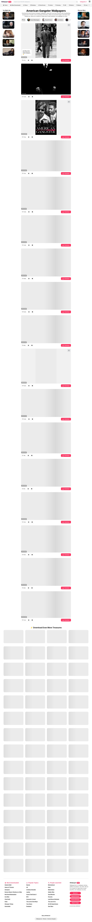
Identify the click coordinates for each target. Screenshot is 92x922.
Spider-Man (51, 892)
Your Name (29, 904)
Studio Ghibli (8, 885)
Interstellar (7, 906)
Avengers (7, 889)
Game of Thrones (9, 887)
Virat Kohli (7, 899)
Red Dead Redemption (10, 894)
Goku (6, 901)
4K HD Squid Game (53, 904)
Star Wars (50, 906)
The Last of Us (52, 901)
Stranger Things (9, 904)
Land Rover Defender (53, 899)
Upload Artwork (75, 896)
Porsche (50, 896)
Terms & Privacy (75, 899)
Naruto (28, 885)
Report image (75, 902)
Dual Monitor (51, 894)
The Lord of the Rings (32, 901)
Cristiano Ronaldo (31, 889)
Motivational (51, 885)
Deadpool (28, 906)
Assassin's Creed (31, 899)
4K (27, 887)
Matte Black (51, 889)
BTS (27, 896)
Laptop (28, 892)
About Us (75, 893)
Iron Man (7, 896)
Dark (49, 887)
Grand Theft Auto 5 (31, 894)
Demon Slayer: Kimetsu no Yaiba (13, 892)
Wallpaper (6, 1)
